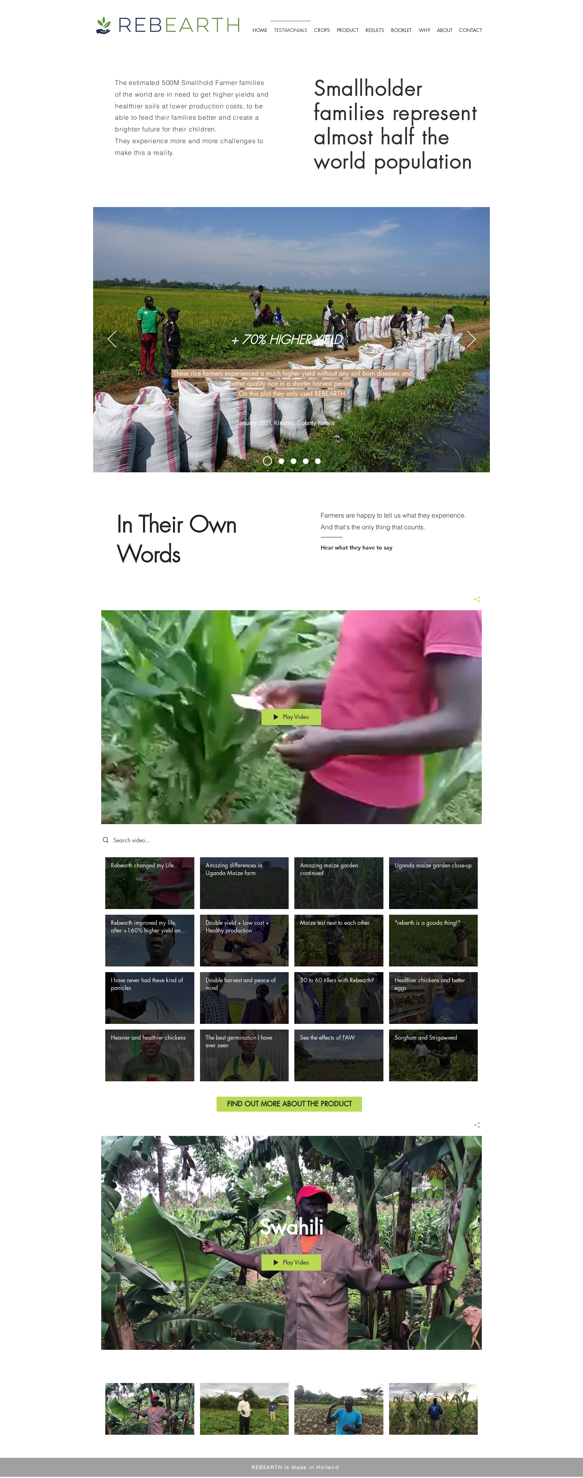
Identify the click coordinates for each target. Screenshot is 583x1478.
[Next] (471, 340)
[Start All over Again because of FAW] (293, 461)
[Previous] (112, 340)
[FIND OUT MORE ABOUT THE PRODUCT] (289, 1104)
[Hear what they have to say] (382, 547)
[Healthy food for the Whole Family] (306, 461)
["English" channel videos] (291, 972)
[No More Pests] (318, 461)
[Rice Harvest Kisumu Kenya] (267, 461)
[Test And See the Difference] (281, 461)
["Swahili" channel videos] (291, 1414)
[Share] (474, 599)
